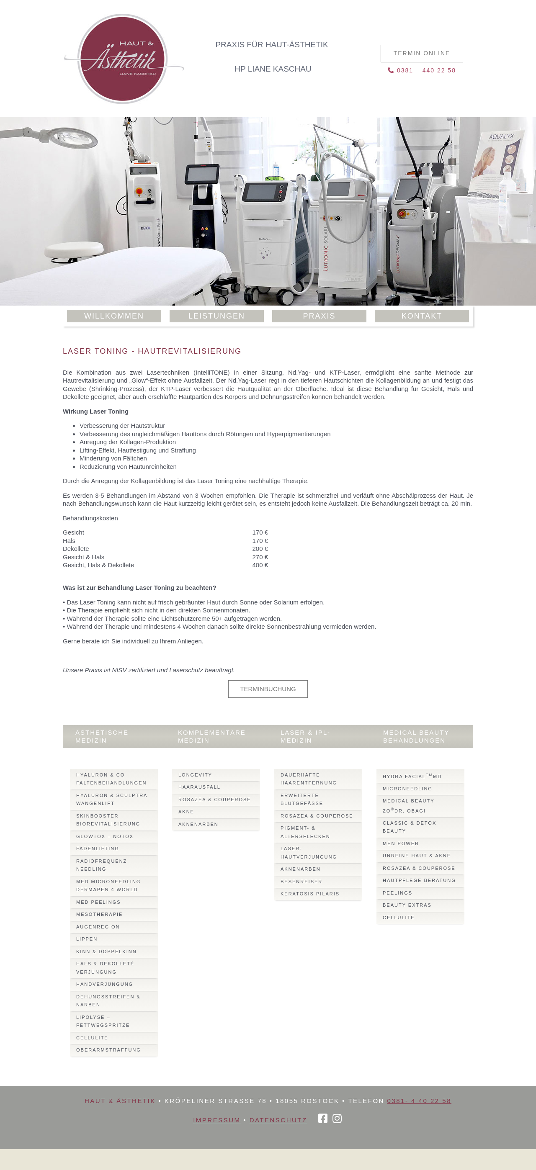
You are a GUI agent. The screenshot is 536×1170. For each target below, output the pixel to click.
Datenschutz (278, 1120)
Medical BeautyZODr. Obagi (409, 805)
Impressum (216, 1120)
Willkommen (114, 316)
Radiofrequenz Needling (101, 865)
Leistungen (216, 316)
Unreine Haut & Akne (417, 855)
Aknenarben (198, 824)
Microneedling (408, 788)
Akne (186, 811)
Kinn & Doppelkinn (106, 951)
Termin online (422, 53)
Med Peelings (98, 902)
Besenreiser (301, 881)
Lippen (87, 938)
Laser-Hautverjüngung (309, 852)
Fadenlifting (97, 848)
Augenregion (98, 926)
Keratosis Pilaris (310, 893)
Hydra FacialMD (412, 776)
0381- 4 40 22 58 (419, 1100)
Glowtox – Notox (105, 836)
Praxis (319, 316)
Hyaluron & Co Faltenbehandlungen (111, 779)
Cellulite (92, 1037)
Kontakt (422, 316)
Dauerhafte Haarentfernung (309, 779)
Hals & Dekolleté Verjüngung (105, 968)
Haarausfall (199, 786)
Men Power (401, 843)
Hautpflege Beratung (419, 880)
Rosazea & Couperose (214, 799)
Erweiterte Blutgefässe (302, 799)
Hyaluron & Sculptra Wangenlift (111, 799)
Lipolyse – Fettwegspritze (103, 1021)
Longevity (195, 774)
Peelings (397, 892)
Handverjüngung (104, 984)
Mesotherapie (99, 914)
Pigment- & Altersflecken (305, 832)
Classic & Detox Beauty (409, 827)
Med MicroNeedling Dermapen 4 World (108, 885)
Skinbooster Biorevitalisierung (108, 820)
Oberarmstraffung (108, 1049)
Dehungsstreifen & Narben (108, 1001)
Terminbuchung (268, 688)
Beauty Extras (407, 905)
